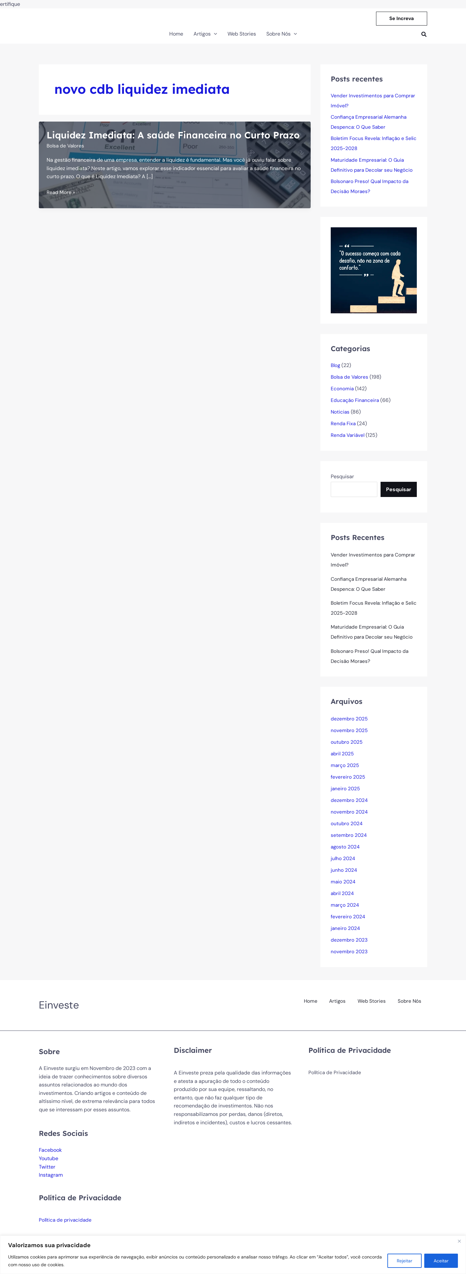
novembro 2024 (350, 817)
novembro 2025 (350, 735)
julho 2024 (343, 863)
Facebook (50, 1155)
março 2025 (345, 770)
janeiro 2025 (346, 794)
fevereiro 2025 (348, 782)
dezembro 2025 (350, 724)
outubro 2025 (347, 747)
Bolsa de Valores (66, 159)
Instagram (51, 1180)
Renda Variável (348, 438)
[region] (233, 1255)
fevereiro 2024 (348, 922)
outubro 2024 (347, 829)
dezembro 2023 (349, 945)
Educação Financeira (356, 403)
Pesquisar (342, 479)
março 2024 (345, 910)
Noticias (340, 414)
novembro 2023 (349, 957)
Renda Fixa (344, 426)
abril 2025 (343, 759)
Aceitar (441, 1261)
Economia (342, 391)
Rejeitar (404, 1261)
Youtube (48, 1164)
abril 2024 (343, 898)
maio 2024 (343, 887)
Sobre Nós (410, 1005)
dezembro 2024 (350, 805)
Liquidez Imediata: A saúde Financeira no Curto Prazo (164, 141)
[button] (401, 19)
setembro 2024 (349, 840)
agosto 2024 (346, 852)
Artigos (340, 1005)
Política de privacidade (66, 1225)
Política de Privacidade (335, 1078)
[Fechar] (459, 1241)
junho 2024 (344, 875)
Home (314, 1005)
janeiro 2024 (346, 933)
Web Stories (373, 1005)
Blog (336, 368)
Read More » (61, 205)
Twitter (47, 1172)
